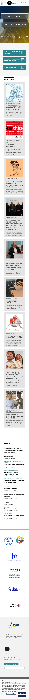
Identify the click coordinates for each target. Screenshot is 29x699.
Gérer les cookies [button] (10, 693)
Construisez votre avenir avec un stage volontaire (14, 416)
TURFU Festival (8, 456)
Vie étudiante (14, 178)
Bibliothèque (9, 298)
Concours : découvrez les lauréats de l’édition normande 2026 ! (14, 375)
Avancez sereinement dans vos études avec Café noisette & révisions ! (14, 184)
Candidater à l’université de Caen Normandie (14, 60)
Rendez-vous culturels (12, 67)
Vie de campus (15, 298)
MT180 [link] (17, 372)
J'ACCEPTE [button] (21, 693)
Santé (7, 333)
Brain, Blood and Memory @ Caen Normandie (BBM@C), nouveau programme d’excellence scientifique (14, 224)
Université (13, 217)
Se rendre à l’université (13, 668)
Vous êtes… (13, 16)
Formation (8, 178)
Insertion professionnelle (12, 410)
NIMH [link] (13, 233)
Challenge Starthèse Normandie (10, 144)
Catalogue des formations (14, 24)
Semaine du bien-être (10, 488)
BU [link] (13, 305)
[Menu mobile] (23, 2)
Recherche (18, 103)
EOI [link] (19, 422)
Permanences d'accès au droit (13, 509)
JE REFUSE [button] (22, 696)
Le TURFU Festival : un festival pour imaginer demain (13, 108)
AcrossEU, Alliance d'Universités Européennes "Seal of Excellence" (14, 636)
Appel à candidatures (10, 140)
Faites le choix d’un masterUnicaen (14, 52)
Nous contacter (10, 664)
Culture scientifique (10, 103)
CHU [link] (13, 235)
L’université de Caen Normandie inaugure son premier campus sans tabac (14, 266)
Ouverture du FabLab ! (11, 302)
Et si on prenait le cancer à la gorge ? (14, 337)
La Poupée (7, 502)
